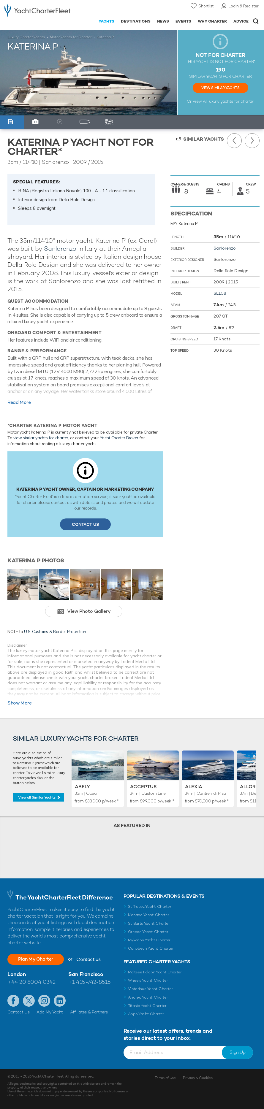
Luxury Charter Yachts (26, 37)
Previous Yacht (234, 140)
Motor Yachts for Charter (70, 37)
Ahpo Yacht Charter (146, 1013)
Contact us (88, 959)
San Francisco (85, 974)
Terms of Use (165, 1077)
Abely (82, 786)
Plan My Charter (35, 959)
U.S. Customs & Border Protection (55, 631)
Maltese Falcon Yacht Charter (155, 972)
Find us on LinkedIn (60, 1001)
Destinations (136, 21)
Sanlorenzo (60, 249)
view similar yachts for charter (40, 437)
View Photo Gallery (89, 611)
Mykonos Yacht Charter (149, 940)
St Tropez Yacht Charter (149, 906)
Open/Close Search (256, 21)
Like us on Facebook (13, 1001)
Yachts (106, 21)
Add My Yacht (50, 1012)
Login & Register (244, 6)
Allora (249, 786)
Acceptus (143, 786)
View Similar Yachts (220, 87)
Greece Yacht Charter (148, 931)
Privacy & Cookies (197, 1077)
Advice (241, 21)
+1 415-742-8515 (89, 981)
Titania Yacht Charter (147, 1005)
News (163, 21)
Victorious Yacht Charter (150, 988)
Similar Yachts (203, 139)
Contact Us (85, 524)
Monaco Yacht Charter (148, 914)
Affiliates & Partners (89, 1012)
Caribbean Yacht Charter (151, 948)
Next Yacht (252, 140)
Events (183, 21)
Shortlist (206, 6)
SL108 (220, 293)
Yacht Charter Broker (119, 437)
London (16, 974)
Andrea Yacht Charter (148, 997)
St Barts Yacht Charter (149, 923)
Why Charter (212, 21)
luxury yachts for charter (231, 101)
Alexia (193, 786)
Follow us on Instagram (44, 1001)
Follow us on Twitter (29, 1001)
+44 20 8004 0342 (31, 981)
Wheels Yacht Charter (148, 980)
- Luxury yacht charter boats (37, 11)
